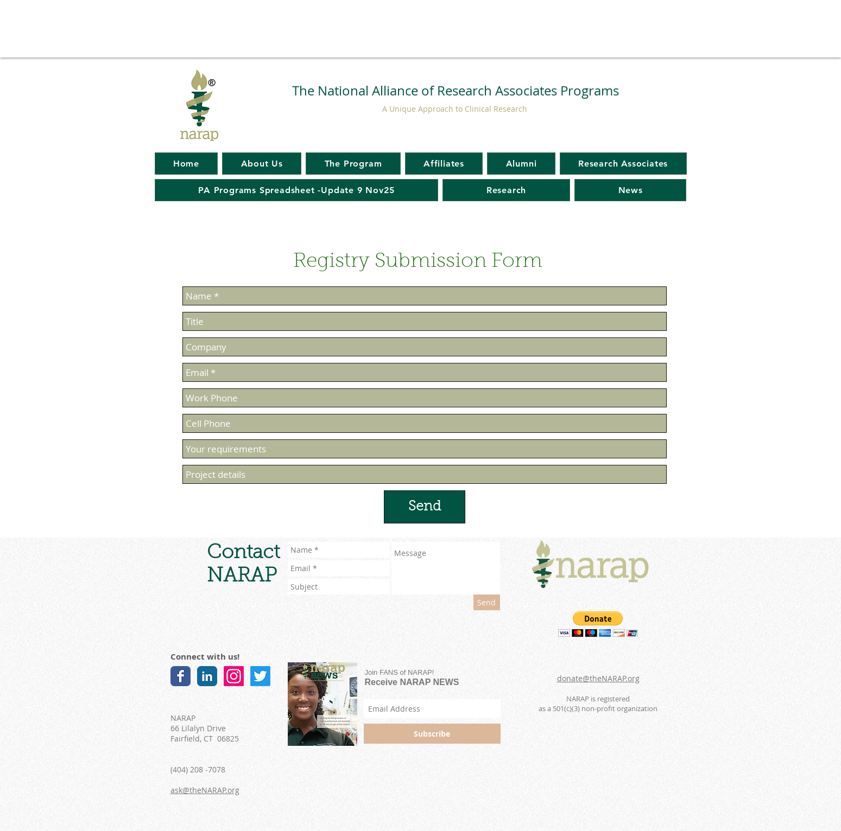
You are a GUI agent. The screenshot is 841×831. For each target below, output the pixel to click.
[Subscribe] (432, 734)
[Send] (424, 506)
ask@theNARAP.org (204, 790)
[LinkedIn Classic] (207, 676)
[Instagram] (234, 676)
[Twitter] (260, 676)
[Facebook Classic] (180, 676)
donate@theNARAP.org (598, 678)
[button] (598, 624)
